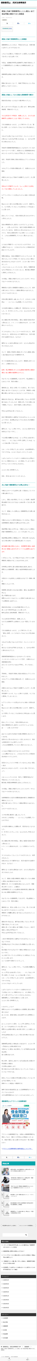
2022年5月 (6, 1284)
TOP (12, 1346)
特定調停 (5, 1334)
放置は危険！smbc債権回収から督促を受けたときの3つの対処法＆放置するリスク (22, 1170)
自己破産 (5, 1338)
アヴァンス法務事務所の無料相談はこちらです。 (17, 1148)
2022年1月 (6, 1295)
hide (10, 28)
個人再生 (5, 1322)
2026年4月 (6, 1280)
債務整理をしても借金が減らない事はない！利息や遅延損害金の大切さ (22, 1212)
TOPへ (28, 1359)
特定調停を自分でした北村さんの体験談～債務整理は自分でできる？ (11, 1225)
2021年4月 (6, 1303)
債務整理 (4, 20)
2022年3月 (6, 1292)
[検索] (15, 1235)
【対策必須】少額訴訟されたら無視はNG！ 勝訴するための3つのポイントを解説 (22, 1178)
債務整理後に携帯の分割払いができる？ (13, 1251)
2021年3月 (6, 1307)
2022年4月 (6, 1288)
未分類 (5, 1330)
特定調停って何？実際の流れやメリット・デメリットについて (22, 1195)
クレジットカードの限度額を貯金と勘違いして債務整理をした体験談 (27, 1225)
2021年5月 (6, 1299)
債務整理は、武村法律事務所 (13, 2)
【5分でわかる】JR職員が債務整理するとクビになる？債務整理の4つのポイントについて (22, 1187)
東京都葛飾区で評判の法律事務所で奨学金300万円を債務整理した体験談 (22, 1203)
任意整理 (5, 1318)
